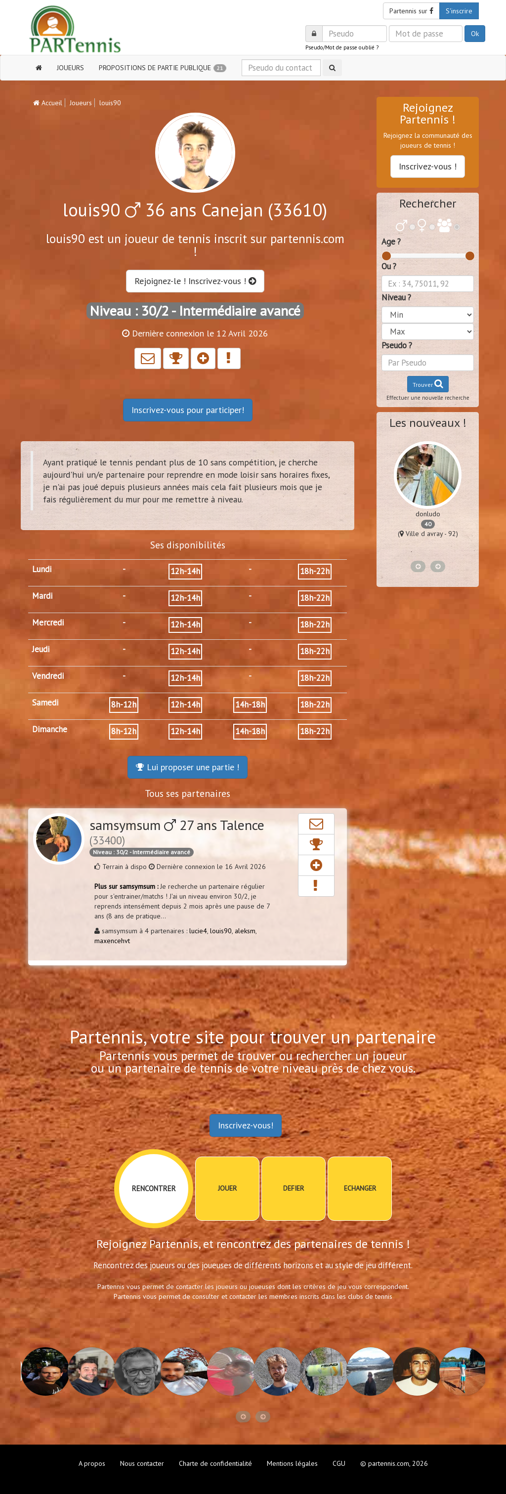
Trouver (428, 383)
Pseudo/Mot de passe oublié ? (342, 47)
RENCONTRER (154, 1188)
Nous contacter (142, 1463)
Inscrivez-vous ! (428, 166)
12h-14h (185, 571)
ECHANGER (360, 1188)
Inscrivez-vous (187, 409)
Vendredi (48, 675)
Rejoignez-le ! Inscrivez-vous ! (195, 281)
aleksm (245, 930)
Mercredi (48, 622)
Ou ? (388, 266)
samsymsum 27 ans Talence (176, 831)
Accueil (47, 102)
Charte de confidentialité (215, 1463)
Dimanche (49, 729)
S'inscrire (459, 10)
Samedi (45, 702)
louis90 (221, 930)
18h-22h (315, 571)
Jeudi (40, 649)
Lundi (41, 569)
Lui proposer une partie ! (187, 767)
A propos (92, 1463)
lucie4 (198, 930)
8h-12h (123, 704)
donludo (428, 513)
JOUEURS (70, 67)
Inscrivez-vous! (245, 1125)
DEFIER (293, 1188)
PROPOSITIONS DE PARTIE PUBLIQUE (162, 67)
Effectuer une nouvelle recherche (427, 397)
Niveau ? (396, 297)
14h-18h (250, 704)
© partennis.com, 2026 (394, 1463)
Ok (475, 33)
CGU (339, 1463)
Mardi (42, 595)
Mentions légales (292, 1463)
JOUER (227, 1188)
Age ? (391, 241)
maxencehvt (112, 940)
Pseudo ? (396, 345)
